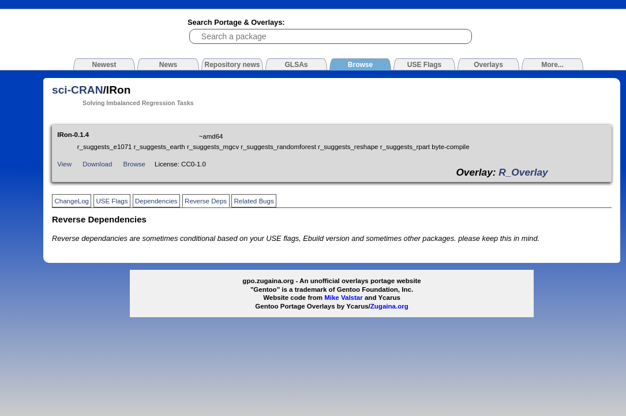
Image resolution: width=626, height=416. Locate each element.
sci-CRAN (77, 90)
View (64, 164)
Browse (134, 164)
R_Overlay (523, 172)
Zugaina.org (389, 306)
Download (97, 164)
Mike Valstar (343, 297)
